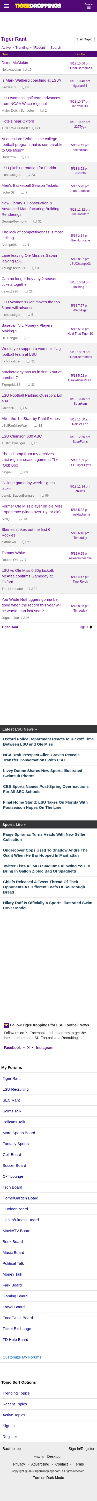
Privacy (19, 1464)
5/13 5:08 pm (80, 331)
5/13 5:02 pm (80, 378)
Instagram (45, 1048)
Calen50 (8, 408)
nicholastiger (11, 175)
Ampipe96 (9, 245)
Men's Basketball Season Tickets (30, 185)
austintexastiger (13, 443)
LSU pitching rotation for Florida (29, 168)
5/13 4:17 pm (80, 579)
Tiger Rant (14, 39)
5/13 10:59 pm (80, 355)
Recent (39, 47)
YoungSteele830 (14, 268)
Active (6, 47)
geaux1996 (10, 291)
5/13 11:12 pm (80, 212)
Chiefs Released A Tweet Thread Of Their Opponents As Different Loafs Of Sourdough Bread (44, 887)
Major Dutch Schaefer (18, 110)
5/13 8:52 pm (80, 171)
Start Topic (84, 39)
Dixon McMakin (15, 62)
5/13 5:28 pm (80, 188)
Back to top (12, 1449)
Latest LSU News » (19, 729)
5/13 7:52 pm (80, 463)
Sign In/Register (81, 1449)
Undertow (9, 157)
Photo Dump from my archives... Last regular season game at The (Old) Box (30, 459)
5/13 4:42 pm (80, 148)
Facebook (12, 1048)
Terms (79, 1464)
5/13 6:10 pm (80, 535)
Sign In (9, 1426)
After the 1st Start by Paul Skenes (31, 418)
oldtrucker (9, 542)
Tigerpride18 (11, 385)
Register (10, 1436)
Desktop (54, 1456)
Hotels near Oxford (18, 121)
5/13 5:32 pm (80, 512)
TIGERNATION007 (16, 128)
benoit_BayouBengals (18, 495)
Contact (61, 1464)
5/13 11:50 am (80, 422)
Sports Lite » (14, 824)
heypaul (7, 472)
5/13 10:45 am (80, 401)
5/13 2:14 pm (80, 238)
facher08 (8, 192)
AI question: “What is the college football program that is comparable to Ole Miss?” (32, 144)
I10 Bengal (10, 338)
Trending (22, 47)
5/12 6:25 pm (80, 556)
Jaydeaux (9, 87)
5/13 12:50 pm (80, 439)
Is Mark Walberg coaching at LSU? (31, 80)
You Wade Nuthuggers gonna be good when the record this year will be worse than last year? (31, 605)
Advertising (40, 1464)
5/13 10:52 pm (80, 124)
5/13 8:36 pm (80, 608)
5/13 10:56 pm (80, 66)
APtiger (7, 519)
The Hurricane (12, 589)
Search (55, 47)
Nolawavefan (11, 70)
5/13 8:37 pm (80, 261)
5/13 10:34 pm (80, 285)
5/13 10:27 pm (80, 104)
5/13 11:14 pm (80, 489)
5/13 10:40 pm (80, 83)
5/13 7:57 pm (80, 308)
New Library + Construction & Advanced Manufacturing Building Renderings (30, 209)
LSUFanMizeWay (15, 425)
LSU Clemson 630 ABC (22, 436)
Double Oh (10, 560)
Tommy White (13, 553)
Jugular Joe (10, 618)
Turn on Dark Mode (48, 1478)
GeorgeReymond (14, 221)
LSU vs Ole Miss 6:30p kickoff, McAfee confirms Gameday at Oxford (28, 576)
